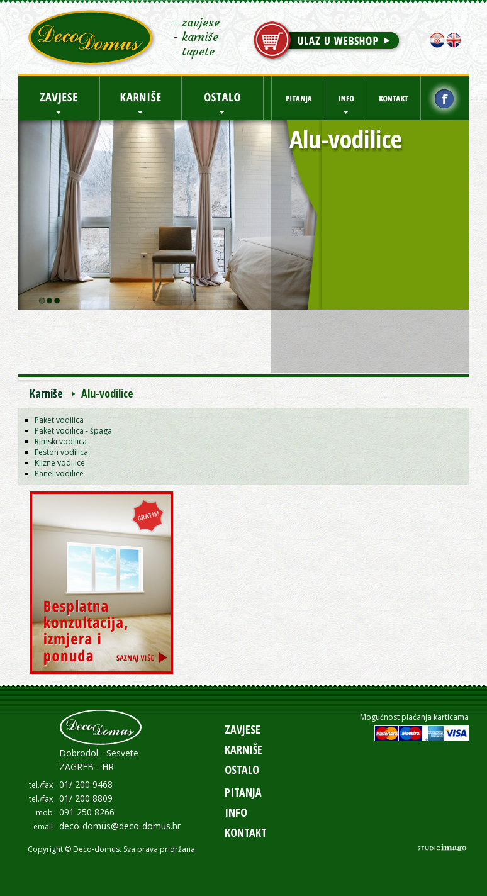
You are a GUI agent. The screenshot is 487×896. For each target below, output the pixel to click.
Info (236, 812)
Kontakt (246, 832)
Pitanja (243, 792)
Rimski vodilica (61, 441)
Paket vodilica (59, 420)
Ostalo (242, 769)
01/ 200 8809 (86, 798)
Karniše (46, 393)
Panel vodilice (59, 473)
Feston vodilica (61, 452)
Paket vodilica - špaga (73, 430)
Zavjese (242, 729)
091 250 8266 (87, 812)
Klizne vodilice (60, 462)
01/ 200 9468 (86, 784)
